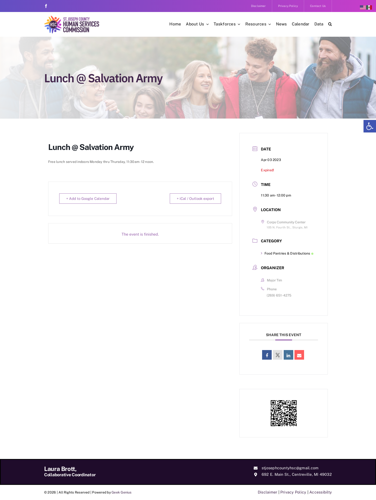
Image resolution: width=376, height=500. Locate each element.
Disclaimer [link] (267, 492)
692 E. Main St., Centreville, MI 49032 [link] (297, 474)
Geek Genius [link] (122, 492)
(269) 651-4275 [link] (279, 295)
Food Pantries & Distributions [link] (287, 253)
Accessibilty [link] (320, 492)
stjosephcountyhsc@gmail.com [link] (290, 468)
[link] (370, 126)
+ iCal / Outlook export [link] (195, 198)
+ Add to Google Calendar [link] (88, 198)
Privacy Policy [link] (293, 492)
